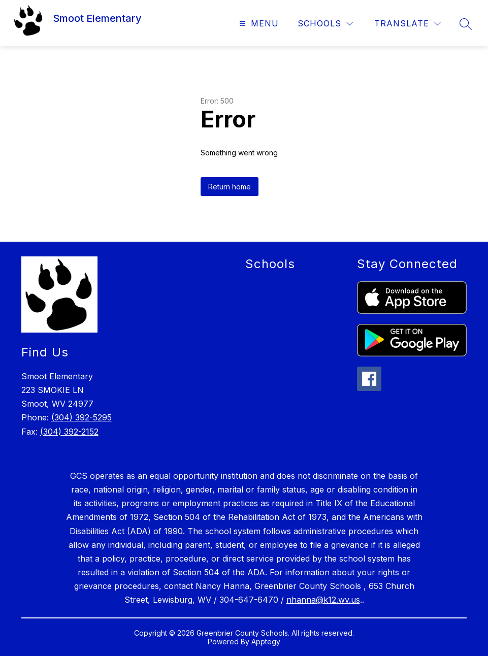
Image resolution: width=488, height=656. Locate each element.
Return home (229, 186)
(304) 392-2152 (69, 432)
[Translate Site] (407, 23)
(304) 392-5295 (81, 417)
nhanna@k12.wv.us (323, 600)
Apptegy (265, 641)
